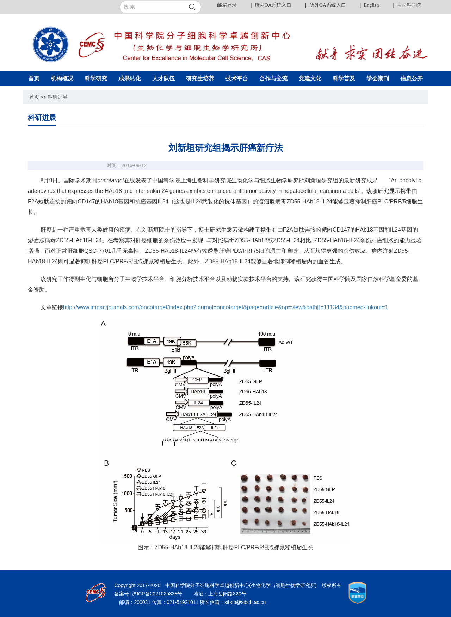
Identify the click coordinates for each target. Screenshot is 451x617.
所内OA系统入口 (273, 5)
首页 (34, 97)
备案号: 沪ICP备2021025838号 (149, 594)
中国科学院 (409, 5)
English (371, 5)
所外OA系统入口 (327, 5)
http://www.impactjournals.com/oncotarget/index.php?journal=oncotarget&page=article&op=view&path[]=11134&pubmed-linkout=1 (225, 307)
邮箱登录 (227, 5)
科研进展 (57, 97)
